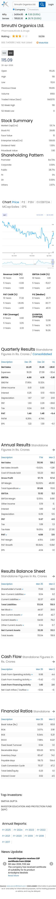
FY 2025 (6, 830)
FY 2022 (41, 830)
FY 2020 (17, 836)
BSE (10, 53)
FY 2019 (29, 836)
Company (20, 10)
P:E (23, 202)
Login (51, 4)
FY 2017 (6, 842)
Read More (13, 875)
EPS (24, 207)
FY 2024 (18, 830)
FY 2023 (29, 830)
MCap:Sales (10, 207)
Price (15, 202)
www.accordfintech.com (16, 886)
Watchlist (43, 42)
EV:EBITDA (43, 202)
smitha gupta (9, 801)
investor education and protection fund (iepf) (26, 808)
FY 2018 (40, 836)
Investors (34, 10)
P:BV (31, 202)
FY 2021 (6, 836)
